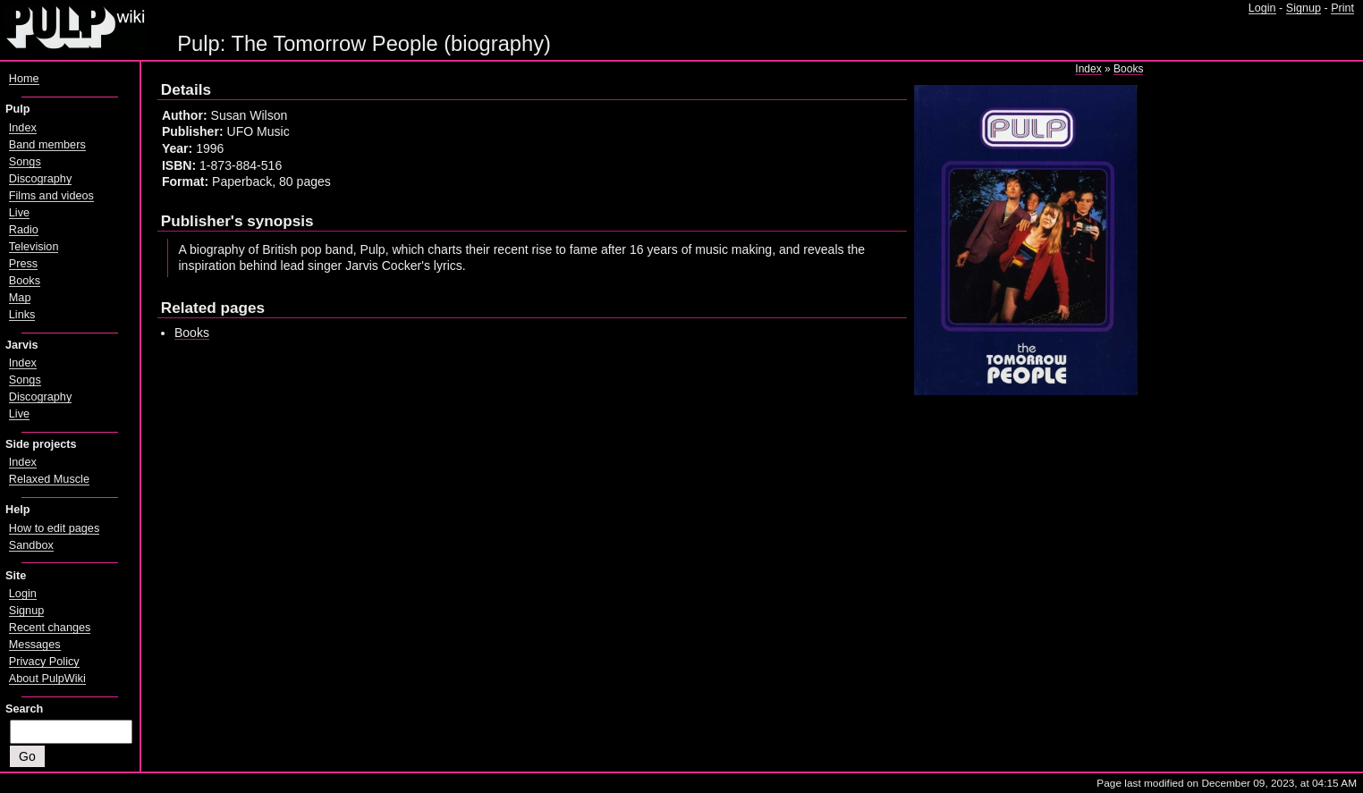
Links (22, 314)
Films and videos (51, 196)
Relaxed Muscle (49, 479)
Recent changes (50, 627)
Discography (40, 179)
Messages (35, 644)
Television (34, 246)
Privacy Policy (44, 661)
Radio (23, 230)
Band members (47, 145)
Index (1088, 69)
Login (1262, 8)
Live (19, 213)
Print (1342, 8)
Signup (1303, 8)
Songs (25, 162)
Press (23, 263)
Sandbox (31, 545)
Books (1128, 69)
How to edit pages (54, 528)
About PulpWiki (47, 678)
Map (20, 297)
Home (24, 78)
